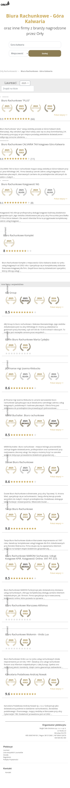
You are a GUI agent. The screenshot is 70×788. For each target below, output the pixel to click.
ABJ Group (10, 292)
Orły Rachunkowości (8, 71)
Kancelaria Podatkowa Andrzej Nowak (25, 674)
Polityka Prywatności (10, 759)
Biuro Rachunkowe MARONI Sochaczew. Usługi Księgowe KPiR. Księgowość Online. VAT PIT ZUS (31, 557)
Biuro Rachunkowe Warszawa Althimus (26, 605)
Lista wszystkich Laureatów (13, 752)
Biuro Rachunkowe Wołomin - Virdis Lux (27, 634)
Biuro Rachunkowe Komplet (18, 235)
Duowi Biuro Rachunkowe (19, 462)
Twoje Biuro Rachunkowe (19, 509)
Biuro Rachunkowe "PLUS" (15, 100)
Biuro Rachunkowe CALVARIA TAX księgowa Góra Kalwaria (33, 144)
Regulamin (7, 757)
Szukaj (45, 53)
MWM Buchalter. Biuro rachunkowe (24, 415)
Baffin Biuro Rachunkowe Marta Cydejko (27, 339)
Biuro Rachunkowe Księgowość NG (20, 184)
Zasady (5, 755)
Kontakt (8, 772)
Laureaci (6, 750)
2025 (24, 83)
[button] (33, 114)
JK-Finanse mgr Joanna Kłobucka (22, 368)
